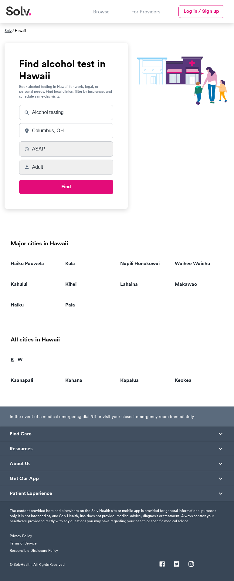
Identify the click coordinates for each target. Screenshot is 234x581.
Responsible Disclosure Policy (34, 550)
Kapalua (129, 380)
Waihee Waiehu (192, 263)
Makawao (186, 284)
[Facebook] (162, 564)
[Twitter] (176, 564)
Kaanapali (22, 380)
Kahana (73, 380)
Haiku (17, 305)
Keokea (183, 380)
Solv (8, 30)
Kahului (19, 284)
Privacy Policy (21, 535)
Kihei (70, 284)
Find (66, 186)
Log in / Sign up (201, 11)
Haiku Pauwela (27, 263)
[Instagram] (191, 564)
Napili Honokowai (140, 263)
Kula (70, 263)
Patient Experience (31, 493)
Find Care (21, 433)
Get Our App (24, 478)
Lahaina (129, 284)
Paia (70, 305)
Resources (21, 448)
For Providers (145, 12)
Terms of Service (23, 543)
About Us (20, 463)
